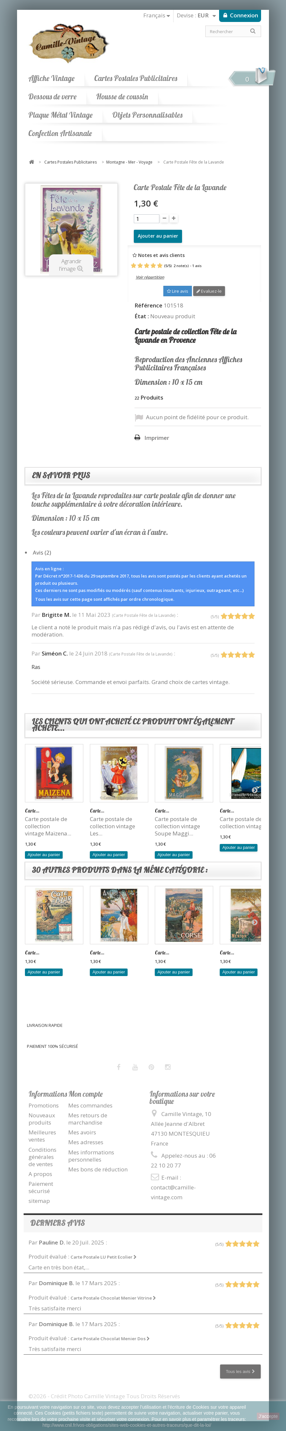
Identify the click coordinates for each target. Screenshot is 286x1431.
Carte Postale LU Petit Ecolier (104, 1257)
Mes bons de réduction (98, 1169)
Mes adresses (85, 1142)
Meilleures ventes (42, 1135)
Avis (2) (42, 552)
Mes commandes (90, 1105)
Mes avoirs (82, 1132)
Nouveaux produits (42, 1118)
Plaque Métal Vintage (60, 115)
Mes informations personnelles (91, 1155)
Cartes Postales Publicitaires (135, 78)
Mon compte (85, 1094)
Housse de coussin (122, 96)
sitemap (39, 1201)
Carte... (32, 811)
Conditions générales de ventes (42, 1157)
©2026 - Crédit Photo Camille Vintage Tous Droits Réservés (104, 1396)
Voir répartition (150, 277)
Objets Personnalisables (147, 115)
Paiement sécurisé (41, 1187)
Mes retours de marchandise (87, 1118)
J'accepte (268, 1416)
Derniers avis (57, 1223)
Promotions (44, 1105)
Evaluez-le (209, 291)
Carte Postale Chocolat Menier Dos (110, 1339)
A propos (40, 1174)
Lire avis (177, 291)
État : (141, 316)
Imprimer (156, 437)
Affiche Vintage (51, 78)
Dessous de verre (52, 96)
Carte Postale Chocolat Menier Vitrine (113, 1298)
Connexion (243, 15)
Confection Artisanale (60, 133)
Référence (148, 305)
